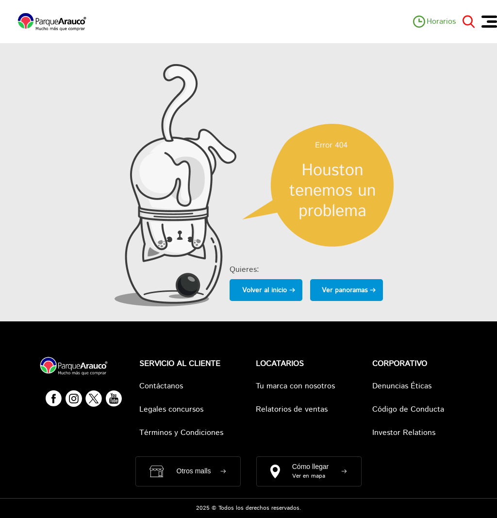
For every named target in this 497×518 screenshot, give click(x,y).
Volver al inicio (264, 290)
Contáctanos (161, 386)
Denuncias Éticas (401, 386)
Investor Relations (403, 432)
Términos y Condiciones (181, 432)
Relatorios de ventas (292, 409)
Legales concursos (171, 409)
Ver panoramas (344, 290)
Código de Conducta (408, 409)
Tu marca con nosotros (295, 386)
